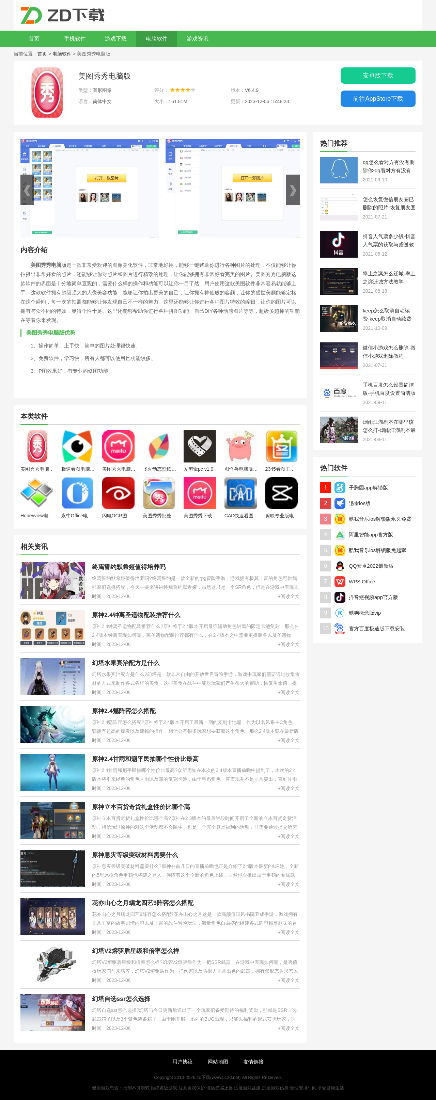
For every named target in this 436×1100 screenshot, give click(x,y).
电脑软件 (157, 39)
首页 (34, 39)
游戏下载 (116, 39)
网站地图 (218, 1062)
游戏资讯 (197, 39)
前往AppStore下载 (378, 98)
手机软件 (75, 39)
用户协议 (182, 1062)
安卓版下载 (378, 75)
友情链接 (253, 1062)
